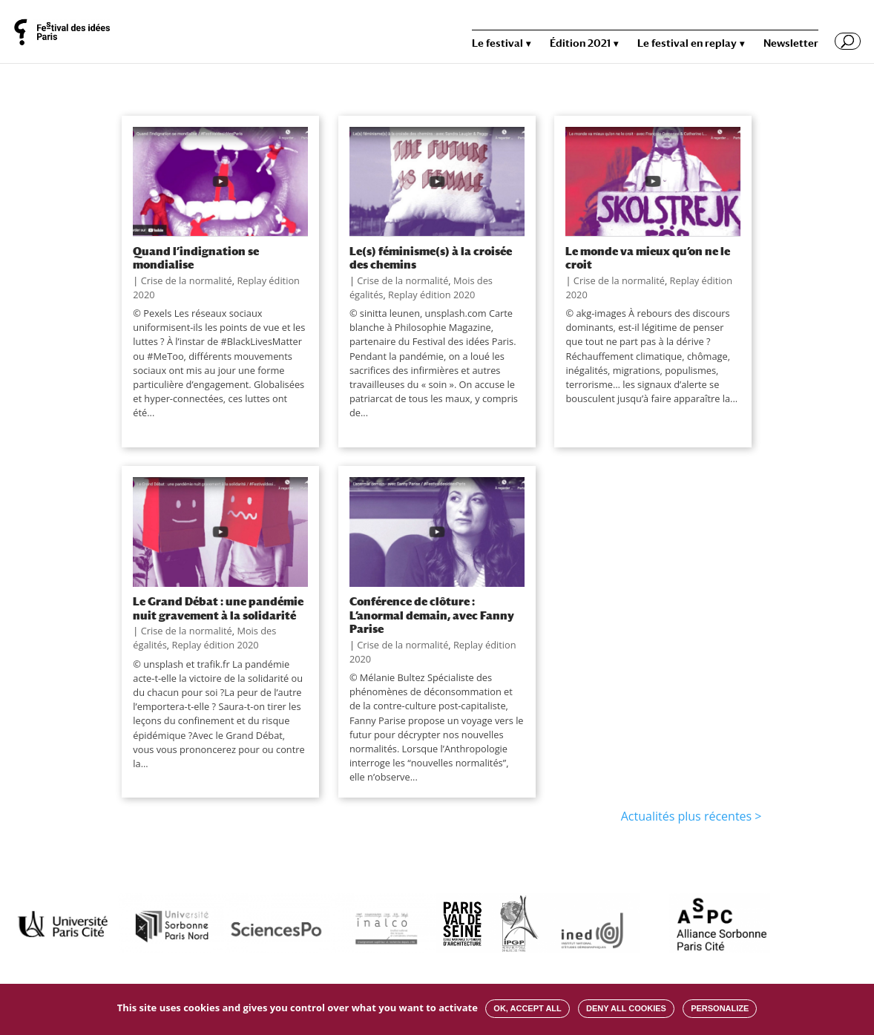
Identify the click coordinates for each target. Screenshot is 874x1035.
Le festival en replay (687, 43)
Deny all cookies (626, 1008)
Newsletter (790, 43)
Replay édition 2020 (431, 294)
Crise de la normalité (186, 280)
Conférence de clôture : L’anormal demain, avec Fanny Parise (431, 614)
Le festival (497, 43)
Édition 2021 (580, 43)
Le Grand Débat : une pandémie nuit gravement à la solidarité (218, 607)
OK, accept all (527, 1008)
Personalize (720, 1008)
